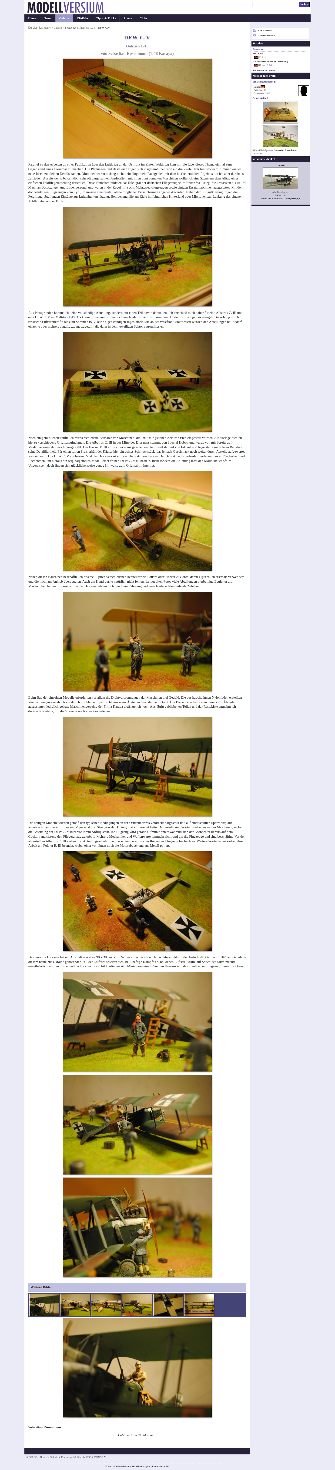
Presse (128, 18)
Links (166, 1466)
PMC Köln (257, 54)
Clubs (143, 18)
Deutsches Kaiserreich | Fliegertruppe (280, 198)
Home (32, 18)
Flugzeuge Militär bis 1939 (80, 27)
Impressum (157, 1466)
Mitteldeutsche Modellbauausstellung (270, 61)
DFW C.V (280, 195)
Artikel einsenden (266, 35)
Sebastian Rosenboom (285, 150)
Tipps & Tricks (106, 18)
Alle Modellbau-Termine (263, 71)
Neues (48, 18)
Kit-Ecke (82, 18)
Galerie (64, 18)
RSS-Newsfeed (265, 30)
